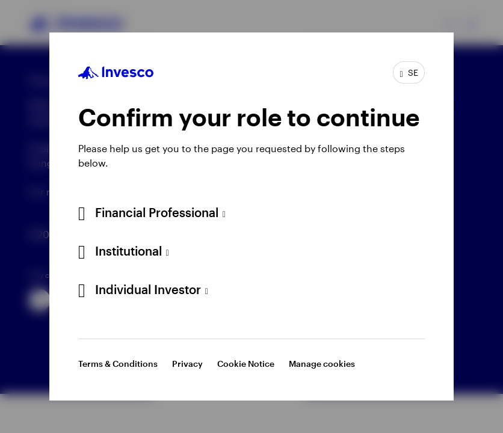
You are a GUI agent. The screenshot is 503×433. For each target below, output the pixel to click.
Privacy (187, 363)
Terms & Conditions (118, 363)
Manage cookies (322, 363)
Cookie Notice (245, 363)
